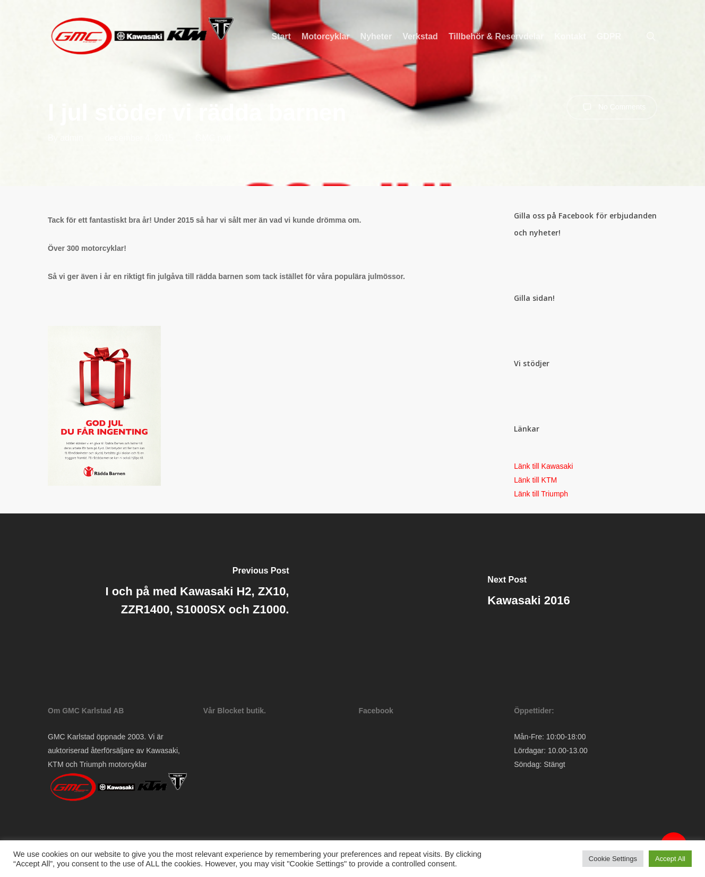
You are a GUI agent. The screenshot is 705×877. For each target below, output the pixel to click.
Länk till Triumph (541, 494)
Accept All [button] (670, 859)
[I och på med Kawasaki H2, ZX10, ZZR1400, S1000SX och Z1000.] (176, 593)
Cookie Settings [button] (613, 859)
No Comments (612, 107)
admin (71, 137)
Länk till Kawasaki (543, 466)
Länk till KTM (535, 480)
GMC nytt (213, 137)
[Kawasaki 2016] (529, 593)
